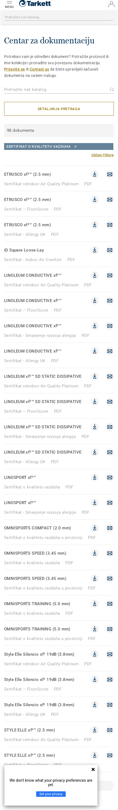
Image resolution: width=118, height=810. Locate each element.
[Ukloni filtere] (102, 155)
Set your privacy (50, 794)
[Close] (58, 146)
